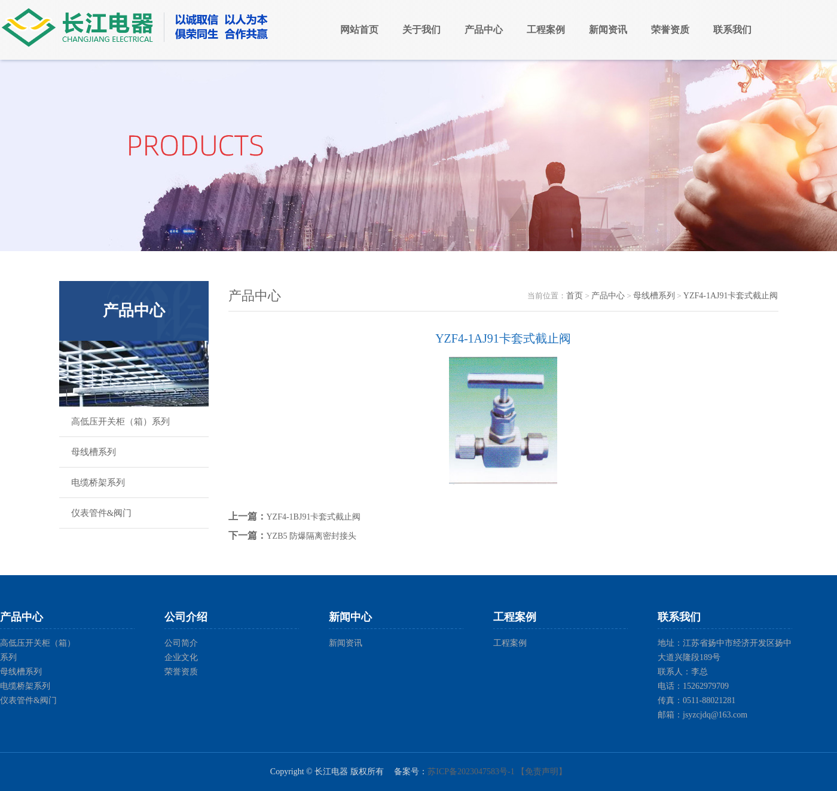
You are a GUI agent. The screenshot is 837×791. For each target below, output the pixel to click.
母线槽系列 (93, 452)
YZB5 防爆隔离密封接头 (312, 536)
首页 (574, 295)
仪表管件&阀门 (101, 513)
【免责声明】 (542, 771)
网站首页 (359, 30)
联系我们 (732, 30)
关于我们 (421, 30)
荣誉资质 (670, 30)
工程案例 (546, 30)
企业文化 (181, 657)
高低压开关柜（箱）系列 (120, 421)
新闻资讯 (608, 30)
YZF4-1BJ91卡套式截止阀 (314, 516)
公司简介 (181, 643)
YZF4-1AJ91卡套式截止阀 (730, 295)
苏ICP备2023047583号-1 (470, 771)
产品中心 (484, 30)
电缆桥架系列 (98, 482)
